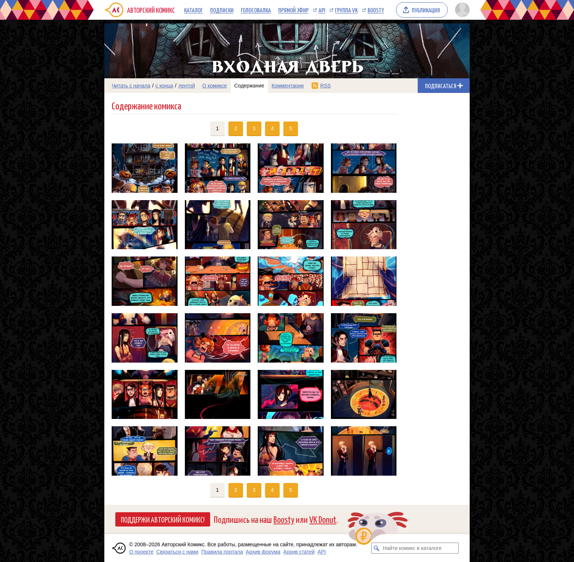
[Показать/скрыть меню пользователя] (461, 10)
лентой (186, 86)
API (321, 10)
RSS (325, 86)
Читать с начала (131, 86)
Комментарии (288, 86)
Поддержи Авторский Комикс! (163, 519)
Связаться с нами (177, 552)
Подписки (222, 10)
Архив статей (299, 552)
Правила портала (222, 552)
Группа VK (346, 10)
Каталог (193, 10)
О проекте (141, 552)
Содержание (249, 86)
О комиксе (214, 86)
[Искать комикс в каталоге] (377, 548)
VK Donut (322, 519)
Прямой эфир (293, 10)
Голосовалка (256, 10)
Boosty (376, 10)
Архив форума (263, 552)
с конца (165, 86)
